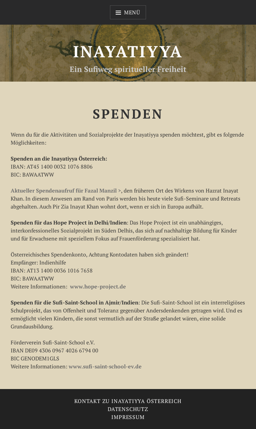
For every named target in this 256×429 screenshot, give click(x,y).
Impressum (127, 417)
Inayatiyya (128, 51)
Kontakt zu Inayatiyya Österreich (128, 401)
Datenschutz (128, 409)
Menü (132, 12)
